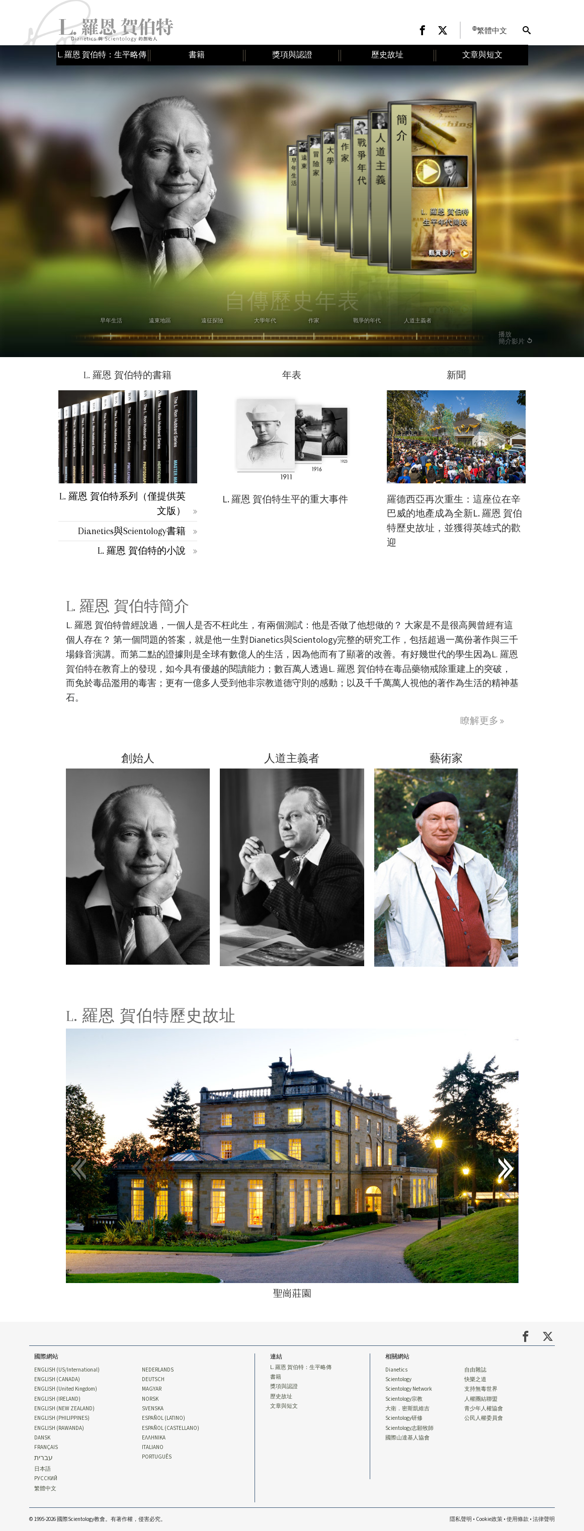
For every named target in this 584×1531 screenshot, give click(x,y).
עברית (43, 1458)
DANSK (42, 1437)
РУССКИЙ (45, 1478)
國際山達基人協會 (407, 1437)
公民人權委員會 (483, 1418)
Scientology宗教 (404, 1399)
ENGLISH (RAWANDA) (59, 1428)
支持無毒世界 (480, 1389)
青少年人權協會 (483, 1408)
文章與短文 (284, 1406)
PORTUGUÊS (157, 1457)
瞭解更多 (479, 720)
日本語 (42, 1469)
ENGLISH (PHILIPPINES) (62, 1418)
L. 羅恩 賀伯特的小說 (142, 550)
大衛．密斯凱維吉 (407, 1408)
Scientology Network (408, 1389)
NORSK (150, 1399)
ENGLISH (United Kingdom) (65, 1389)
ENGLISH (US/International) (67, 1370)
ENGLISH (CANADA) (57, 1379)
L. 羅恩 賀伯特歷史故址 (151, 1016)
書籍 (275, 1377)
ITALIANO (152, 1447)
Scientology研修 (404, 1418)
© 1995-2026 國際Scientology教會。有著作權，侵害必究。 (97, 1519)
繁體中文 (45, 1488)
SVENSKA (152, 1408)
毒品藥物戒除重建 (429, 669)
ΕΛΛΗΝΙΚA (153, 1437)
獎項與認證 (284, 1386)
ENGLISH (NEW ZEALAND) (64, 1408)
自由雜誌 (475, 1370)
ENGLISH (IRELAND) (57, 1399)
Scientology (398, 1379)
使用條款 (518, 1519)
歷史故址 (281, 1396)
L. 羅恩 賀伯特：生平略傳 (300, 1367)
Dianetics (396, 1370)
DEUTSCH (153, 1379)
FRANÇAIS (46, 1447)
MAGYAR (151, 1389)
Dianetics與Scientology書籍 (132, 531)
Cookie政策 (489, 1519)
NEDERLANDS (158, 1370)
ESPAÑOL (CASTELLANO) (170, 1428)
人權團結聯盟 (480, 1399)
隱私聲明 (461, 1519)
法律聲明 (544, 1519)
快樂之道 (475, 1379)
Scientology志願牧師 (409, 1428)
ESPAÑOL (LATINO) (163, 1418)
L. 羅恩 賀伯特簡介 (127, 606)
